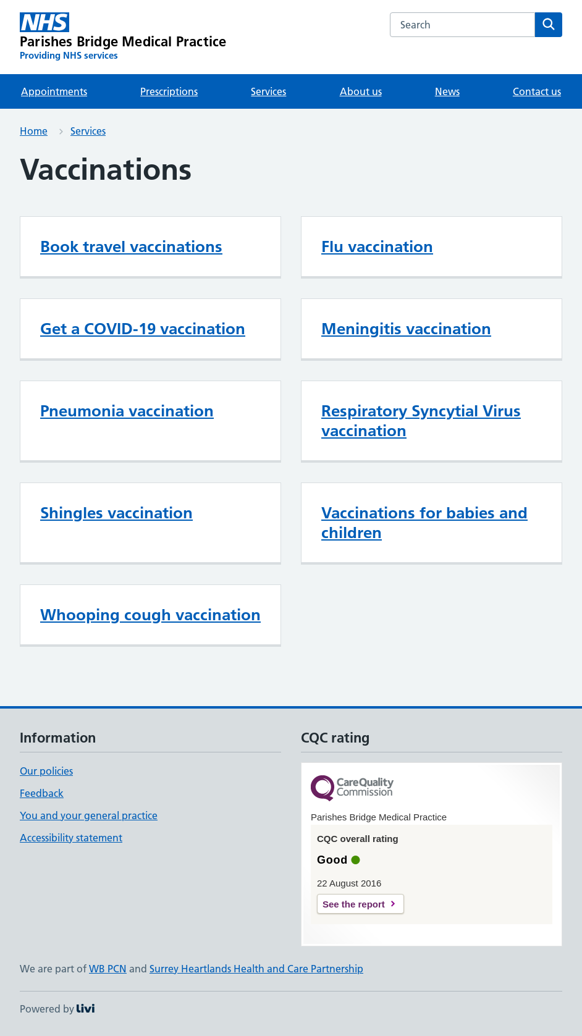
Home (34, 131)
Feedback (42, 793)
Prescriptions (169, 91)
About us (361, 91)
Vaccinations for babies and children (424, 522)
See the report (354, 904)
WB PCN (108, 968)
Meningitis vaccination (406, 329)
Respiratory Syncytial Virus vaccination (421, 420)
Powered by (57, 1009)
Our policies (46, 771)
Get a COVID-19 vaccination (142, 329)
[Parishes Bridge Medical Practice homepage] (123, 37)
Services (268, 91)
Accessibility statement (71, 838)
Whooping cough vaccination (150, 615)
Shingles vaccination (116, 513)
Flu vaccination (377, 246)
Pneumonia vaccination (127, 411)
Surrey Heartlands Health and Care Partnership (256, 968)
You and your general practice (89, 815)
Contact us (537, 91)
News (447, 91)
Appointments (54, 91)
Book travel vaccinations (131, 246)
